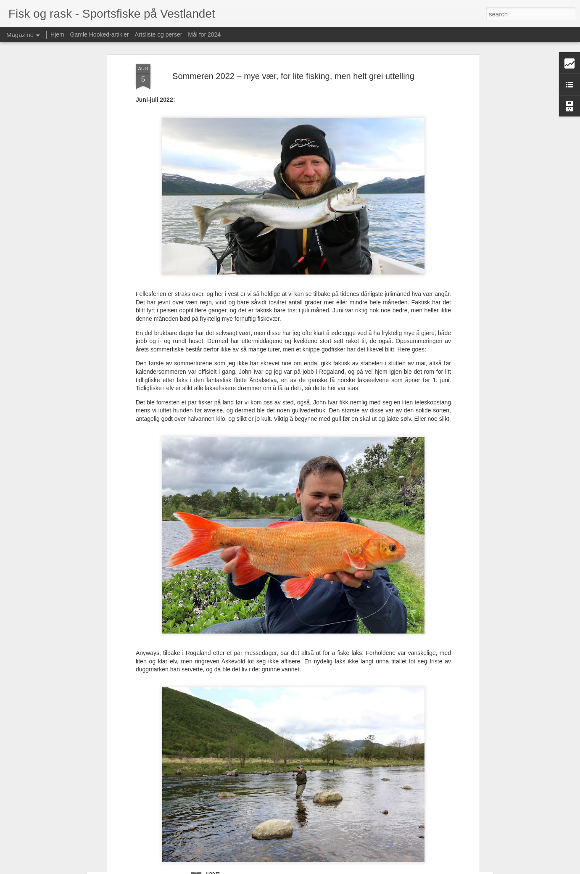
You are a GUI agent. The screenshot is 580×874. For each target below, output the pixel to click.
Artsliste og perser (158, 34)
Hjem (57, 34)
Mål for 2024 (204, 34)
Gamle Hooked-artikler (99, 34)
